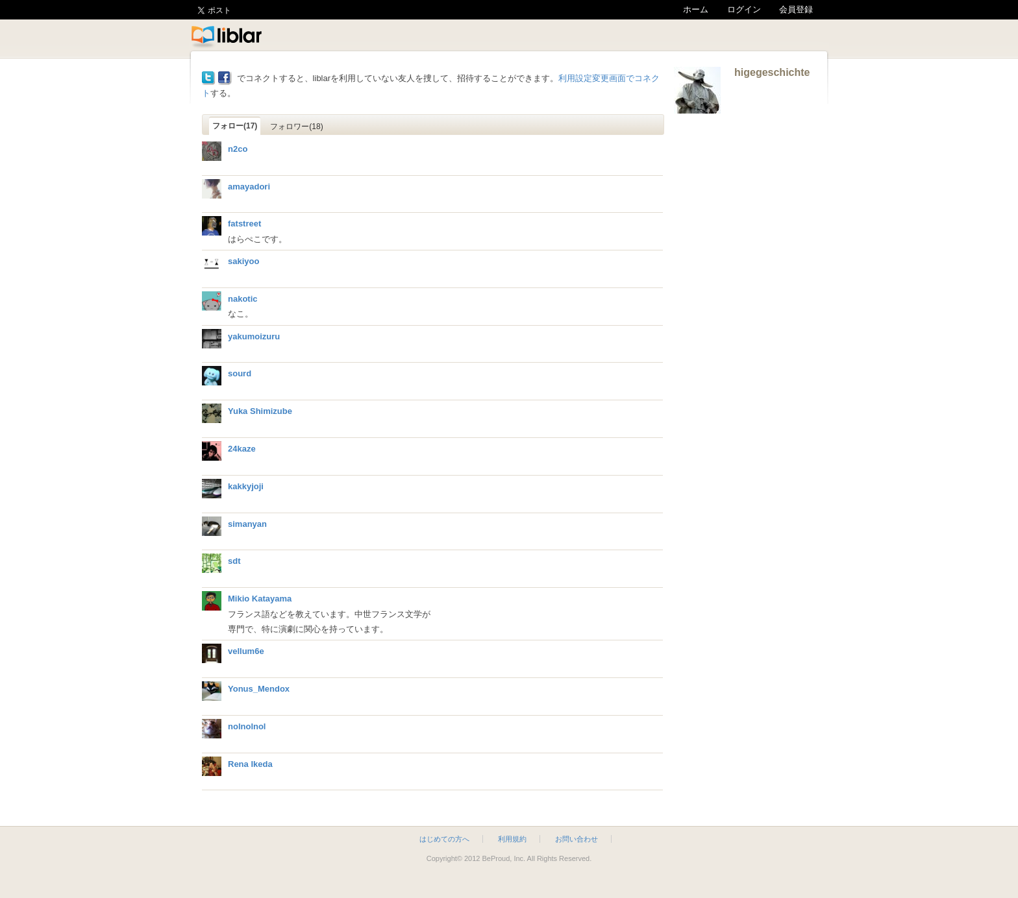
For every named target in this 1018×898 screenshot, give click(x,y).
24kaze (242, 449)
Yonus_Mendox (259, 689)
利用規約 (512, 839)
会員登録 (796, 9)
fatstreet (244, 223)
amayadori (249, 186)
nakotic (243, 299)
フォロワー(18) (296, 126)
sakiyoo (243, 261)
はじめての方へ (444, 839)
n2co (237, 149)
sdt (234, 561)
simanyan (247, 524)
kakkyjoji (246, 486)
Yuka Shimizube (260, 411)
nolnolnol (247, 726)
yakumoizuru (254, 336)
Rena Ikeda (250, 764)
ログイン (744, 9)
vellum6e (246, 651)
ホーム (695, 9)
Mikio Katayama (260, 598)
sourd (239, 373)
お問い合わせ (576, 839)
